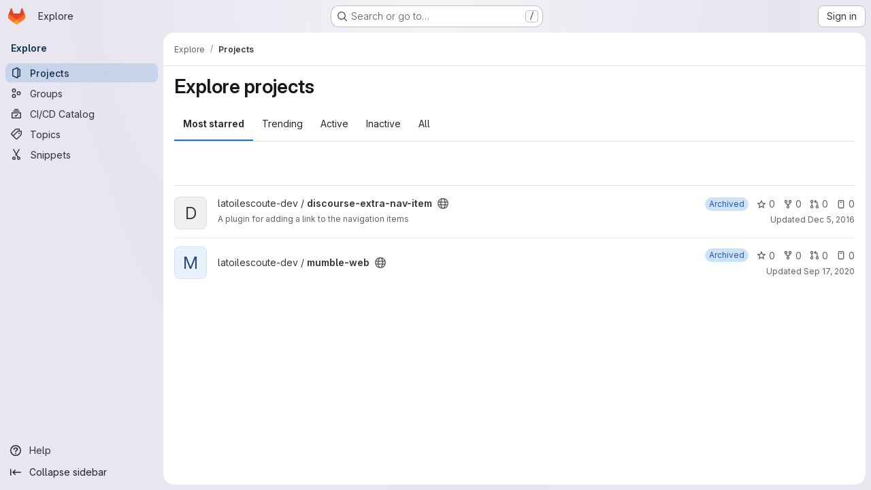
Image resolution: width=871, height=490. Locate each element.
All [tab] (424, 123)
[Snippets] (81, 154)
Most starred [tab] (213, 123)
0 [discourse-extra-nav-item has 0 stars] (766, 204)
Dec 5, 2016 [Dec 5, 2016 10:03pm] (831, 219)
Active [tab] (334, 123)
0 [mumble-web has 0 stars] (766, 255)
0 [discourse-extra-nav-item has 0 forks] (792, 204)
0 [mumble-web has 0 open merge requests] (819, 255)
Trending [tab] (282, 123)
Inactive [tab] (383, 123)
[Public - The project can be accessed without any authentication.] (443, 203)
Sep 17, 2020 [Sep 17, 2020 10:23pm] (829, 271)
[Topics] (81, 134)
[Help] (81, 450)
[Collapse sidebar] (81, 472)
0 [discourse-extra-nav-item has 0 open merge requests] (819, 204)
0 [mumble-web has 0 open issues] (845, 255)
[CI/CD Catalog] (81, 113)
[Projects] (81, 72)
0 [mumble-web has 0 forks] (792, 255)
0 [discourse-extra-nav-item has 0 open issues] (845, 204)
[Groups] (81, 93)
